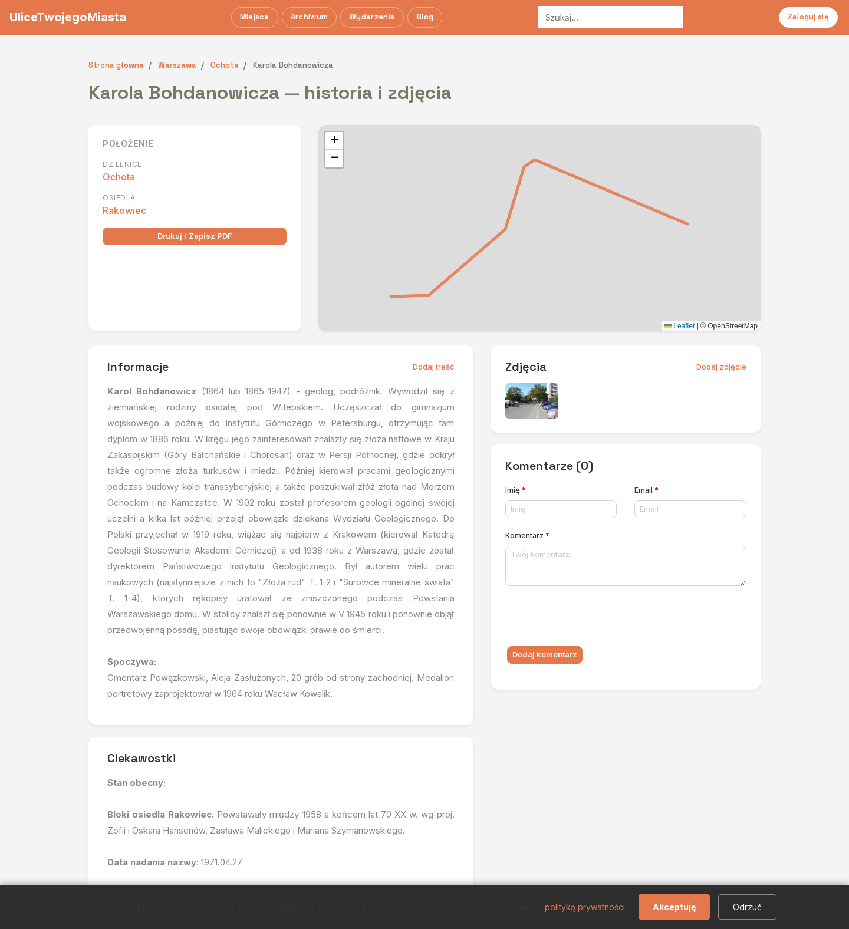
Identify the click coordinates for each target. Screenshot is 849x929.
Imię (515, 490)
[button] (334, 141)
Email (646, 490)
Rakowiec (124, 210)
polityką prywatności (585, 907)
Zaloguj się (808, 17)
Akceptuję (674, 907)
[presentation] (595, 618)
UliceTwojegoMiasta (67, 17)
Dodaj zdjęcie (721, 366)
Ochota (119, 177)
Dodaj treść (434, 366)
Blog (424, 17)
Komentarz (527, 535)
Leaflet (679, 326)
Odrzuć (747, 907)
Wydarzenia (372, 17)
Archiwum (309, 17)
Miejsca (254, 17)
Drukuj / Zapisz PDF (194, 236)
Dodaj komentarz (544, 654)
